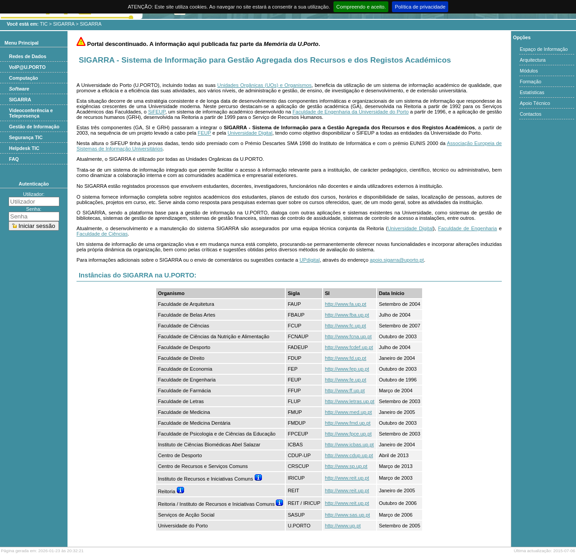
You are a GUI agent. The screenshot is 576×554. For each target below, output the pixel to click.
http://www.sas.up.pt (347, 515)
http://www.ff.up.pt (345, 390)
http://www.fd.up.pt (345, 358)
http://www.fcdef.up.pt (349, 347)
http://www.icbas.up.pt (349, 444)
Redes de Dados (27, 56)
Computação (23, 78)
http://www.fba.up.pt (347, 315)
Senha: (33, 209)
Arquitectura (532, 60)
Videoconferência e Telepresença (31, 113)
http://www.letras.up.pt (349, 401)
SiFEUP (156, 111)
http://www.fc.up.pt (345, 325)
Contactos (530, 114)
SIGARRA (63, 24)
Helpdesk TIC (24, 148)
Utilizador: (33, 194)
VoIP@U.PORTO (27, 67)
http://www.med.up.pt (348, 412)
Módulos (529, 70)
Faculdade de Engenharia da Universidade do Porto (350, 111)
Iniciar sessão (33, 226)
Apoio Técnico (535, 103)
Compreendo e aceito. (361, 6)
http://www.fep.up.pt (347, 369)
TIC (44, 24)
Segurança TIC (26, 137)
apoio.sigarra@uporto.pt (397, 260)
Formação (530, 81)
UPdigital (310, 260)
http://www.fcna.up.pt (348, 336)
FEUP (204, 133)
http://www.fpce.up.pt (348, 433)
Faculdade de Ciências (102, 233)
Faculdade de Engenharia (467, 228)
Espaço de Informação (544, 49)
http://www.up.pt (343, 525)
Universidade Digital (250, 133)
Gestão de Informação (34, 126)
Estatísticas (532, 92)
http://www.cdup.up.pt (349, 455)
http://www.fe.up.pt (345, 379)
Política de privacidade (420, 6)
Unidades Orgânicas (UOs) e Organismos (264, 85)
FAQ (14, 159)
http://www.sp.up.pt (346, 466)
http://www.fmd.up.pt (347, 423)
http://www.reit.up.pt (347, 478)
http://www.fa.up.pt (345, 304)
